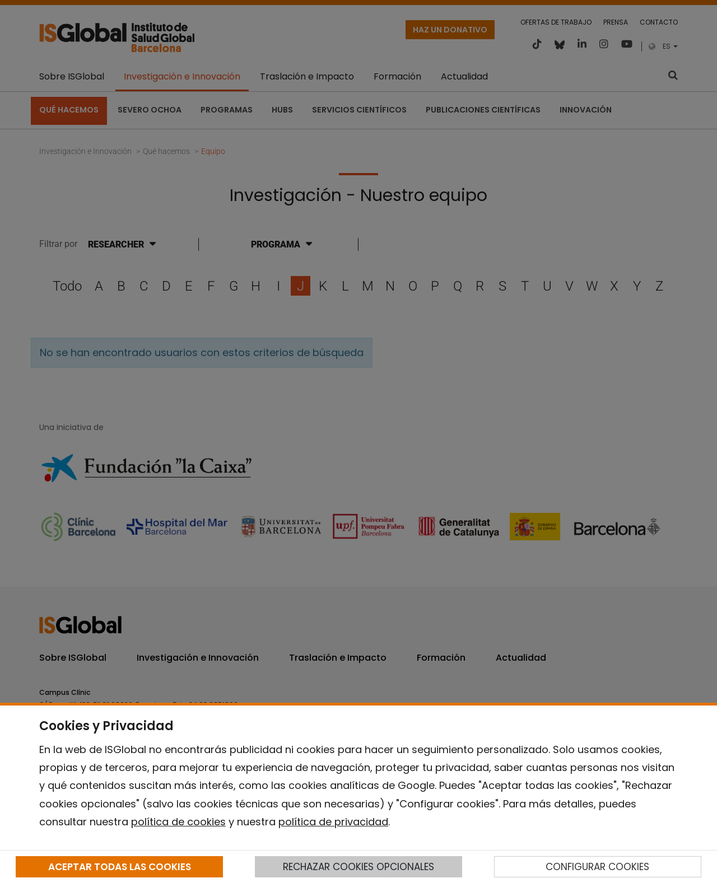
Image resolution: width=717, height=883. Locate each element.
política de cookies (178, 822)
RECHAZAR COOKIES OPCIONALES (358, 866)
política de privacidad (333, 822)
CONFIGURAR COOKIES (597, 866)
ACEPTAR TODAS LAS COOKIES (119, 866)
